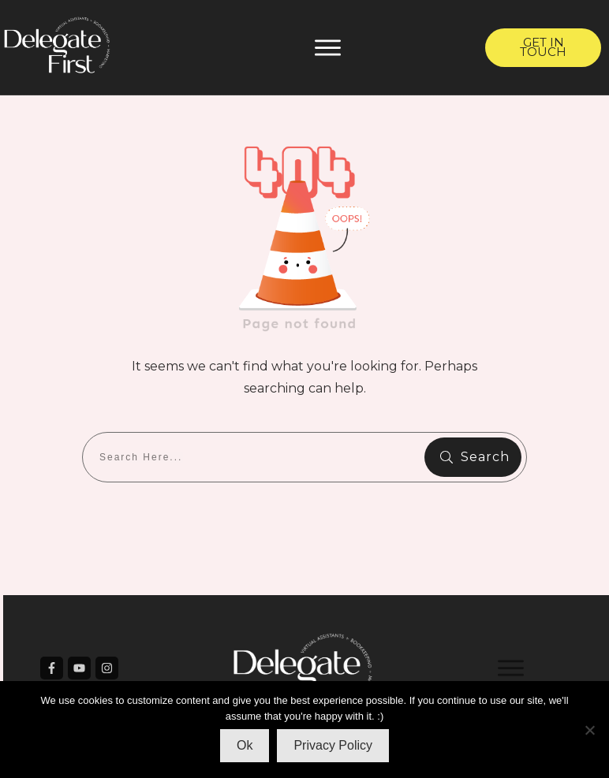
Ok (244, 745)
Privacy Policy (332, 745)
